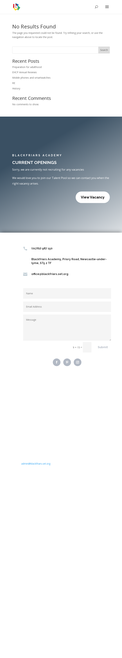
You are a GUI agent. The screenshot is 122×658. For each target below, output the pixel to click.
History (16, 88)
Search (104, 50)
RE (13, 83)
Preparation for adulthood (27, 67)
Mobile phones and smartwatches (31, 77)
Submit (103, 347)
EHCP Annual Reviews (24, 72)
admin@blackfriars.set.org (35, 463)
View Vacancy (93, 197)
